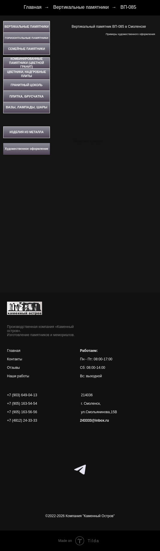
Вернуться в (82, 141)
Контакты (14, 359)
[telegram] (80, 469)
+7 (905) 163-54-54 (22, 403)
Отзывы (13, 368)
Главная (32, 7)
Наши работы (18, 376)
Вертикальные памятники (81, 7)
